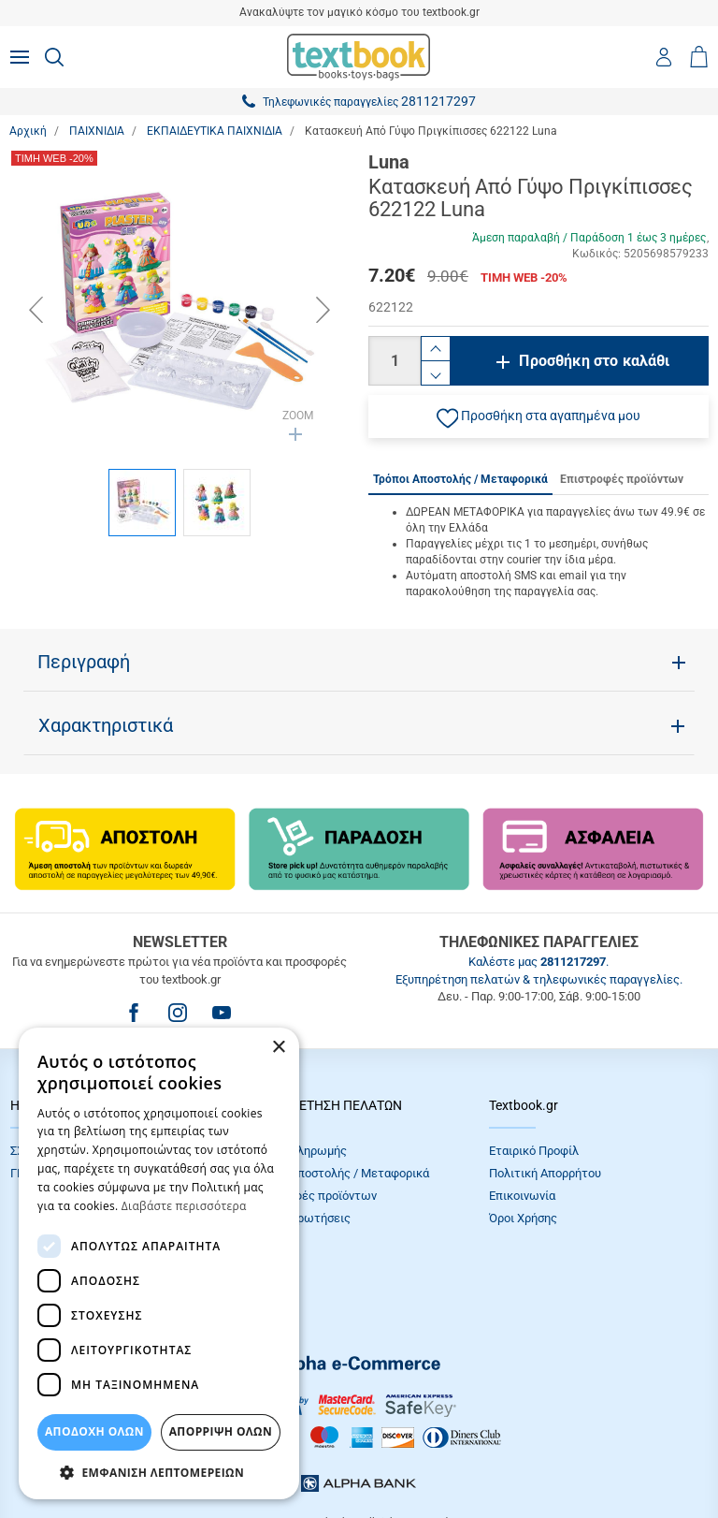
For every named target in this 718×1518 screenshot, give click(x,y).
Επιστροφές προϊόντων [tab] (621, 479)
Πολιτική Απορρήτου (545, 1173)
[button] (538, 416)
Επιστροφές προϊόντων (313, 1196)
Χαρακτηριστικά (105, 725)
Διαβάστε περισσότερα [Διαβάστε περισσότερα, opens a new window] (184, 1206)
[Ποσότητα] (394, 361)
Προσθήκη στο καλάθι (594, 361)
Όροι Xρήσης (523, 1218)
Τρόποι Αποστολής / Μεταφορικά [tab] (460, 479)
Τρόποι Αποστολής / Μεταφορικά (339, 1173)
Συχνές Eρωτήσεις (300, 1218)
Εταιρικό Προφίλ (534, 1151)
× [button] (278, 1048)
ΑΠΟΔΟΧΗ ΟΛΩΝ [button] (94, 1431)
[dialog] (159, 1263)
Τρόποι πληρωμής (298, 1151)
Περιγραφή (83, 661)
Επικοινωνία (522, 1196)
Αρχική (28, 131)
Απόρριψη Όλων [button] (220, 1431)
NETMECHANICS (418, 1457)
